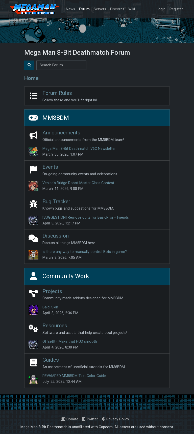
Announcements (61, 132)
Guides (50, 360)
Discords (117, 9)
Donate (69, 419)
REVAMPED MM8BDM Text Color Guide (74, 376)
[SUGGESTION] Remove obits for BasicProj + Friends (85, 217)
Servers (100, 9)
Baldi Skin (50, 307)
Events (50, 167)
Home (31, 78)
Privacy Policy (115, 419)
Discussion (55, 236)
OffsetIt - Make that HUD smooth (69, 341)
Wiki (131, 9)
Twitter (90, 419)
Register (176, 9)
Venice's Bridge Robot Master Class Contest (78, 183)
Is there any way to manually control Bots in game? (84, 252)
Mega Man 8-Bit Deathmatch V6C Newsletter (79, 149)
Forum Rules (57, 93)
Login (161, 9)
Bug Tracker (56, 201)
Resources (54, 325)
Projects (52, 291)
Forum (84, 9)
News (70, 9)
